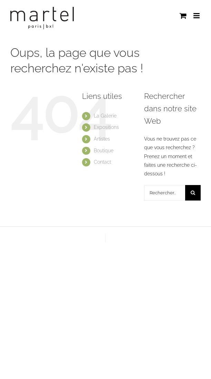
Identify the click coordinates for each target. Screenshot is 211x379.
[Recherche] (193, 193)
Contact (102, 162)
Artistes (102, 139)
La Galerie (105, 116)
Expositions (106, 127)
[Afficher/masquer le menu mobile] (197, 15)
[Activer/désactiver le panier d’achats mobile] (183, 15)
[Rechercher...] (164, 193)
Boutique (103, 150)
